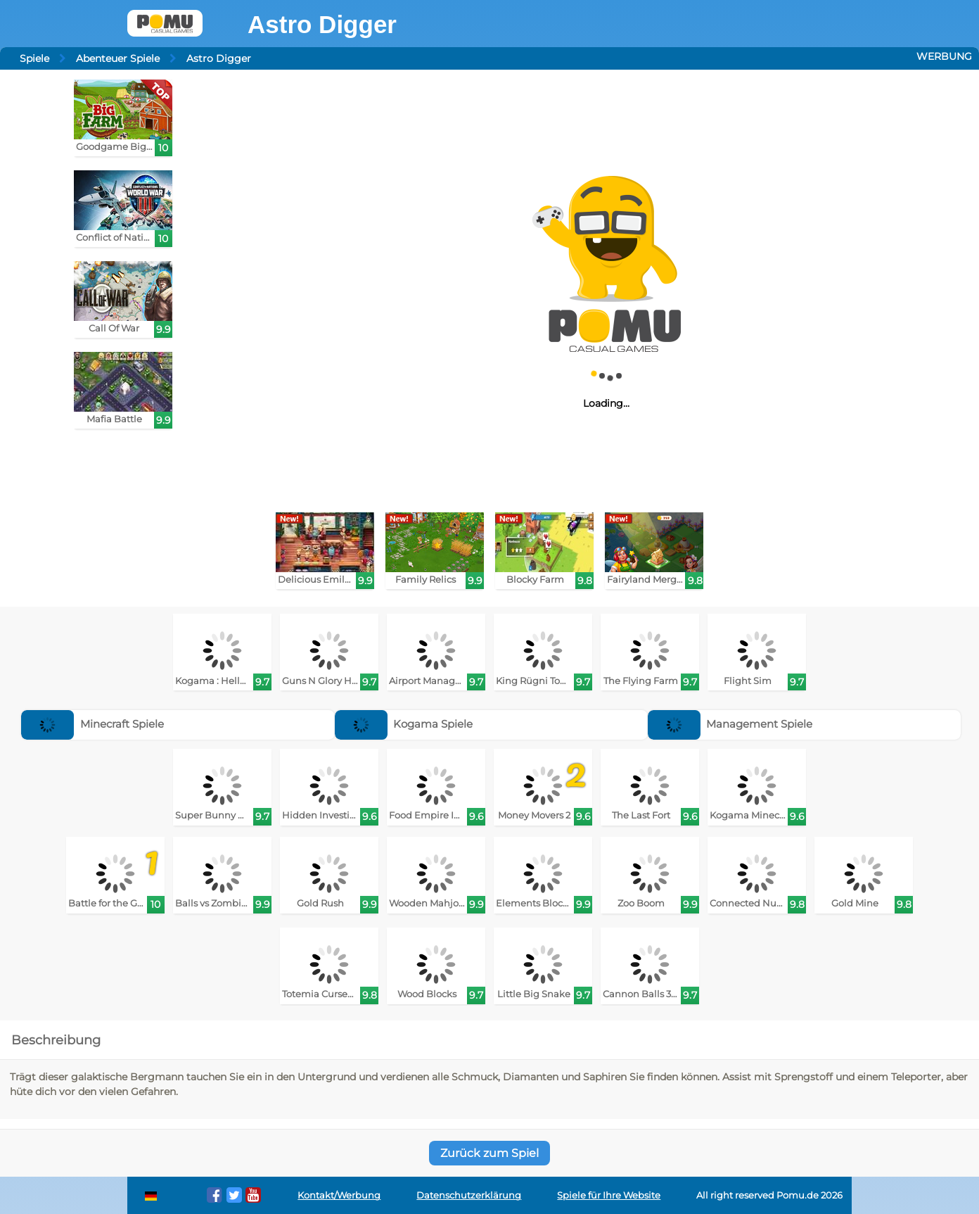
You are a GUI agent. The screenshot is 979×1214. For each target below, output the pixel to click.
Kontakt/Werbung (338, 1195)
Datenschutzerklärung (468, 1195)
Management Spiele (730, 724)
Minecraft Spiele (92, 724)
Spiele (34, 58)
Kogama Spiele (404, 724)
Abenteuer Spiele (118, 58)
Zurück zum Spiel (489, 1153)
